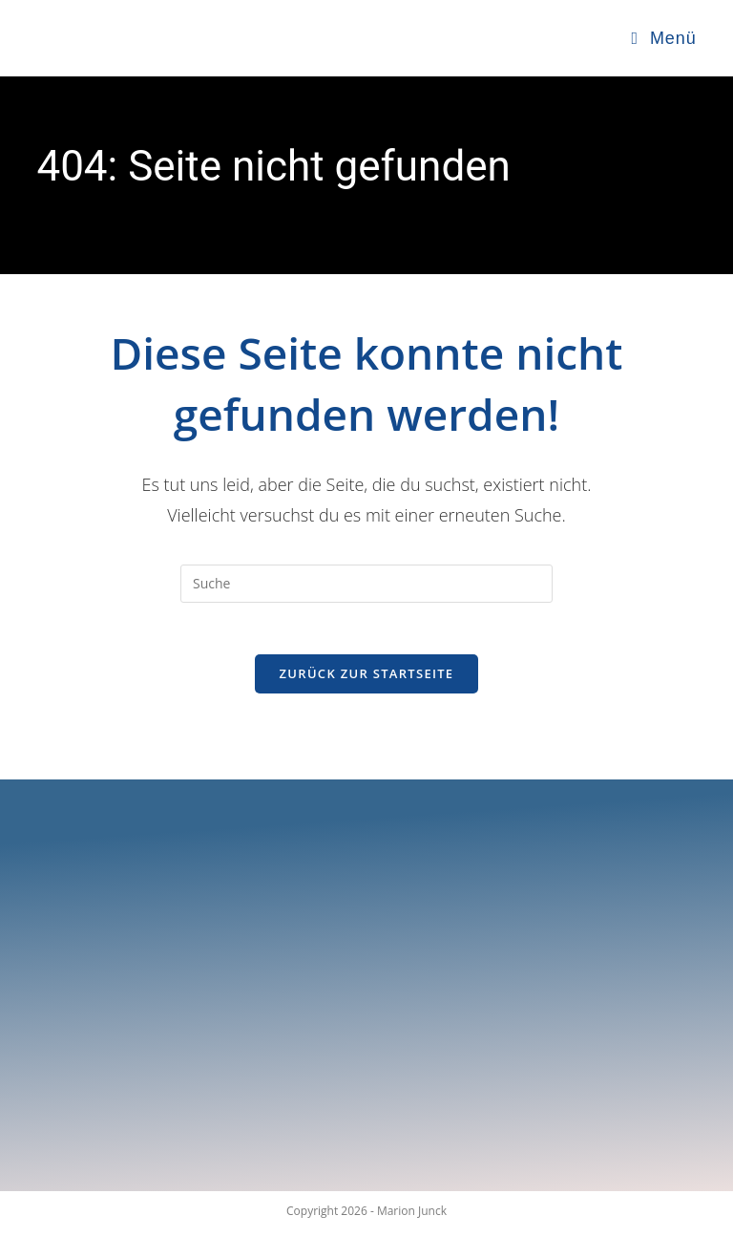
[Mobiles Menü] (664, 38)
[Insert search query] (366, 584)
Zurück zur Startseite (367, 679)
